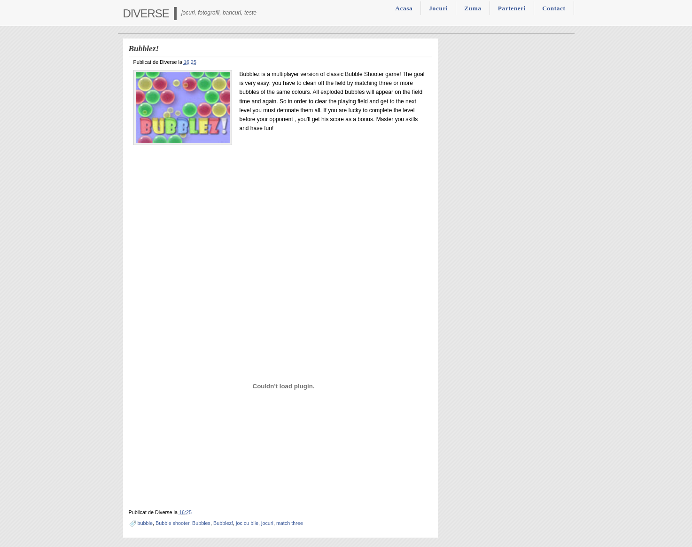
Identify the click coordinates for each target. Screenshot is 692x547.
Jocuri (438, 8)
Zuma (472, 8)
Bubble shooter (172, 523)
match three (289, 523)
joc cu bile (247, 523)
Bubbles (201, 523)
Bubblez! (223, 523)
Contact (553, 8)
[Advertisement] (280, 221)
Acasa (403, 8)
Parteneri (512, 8)
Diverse (146, 13)
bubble (145, 523)
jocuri (267, 523)
